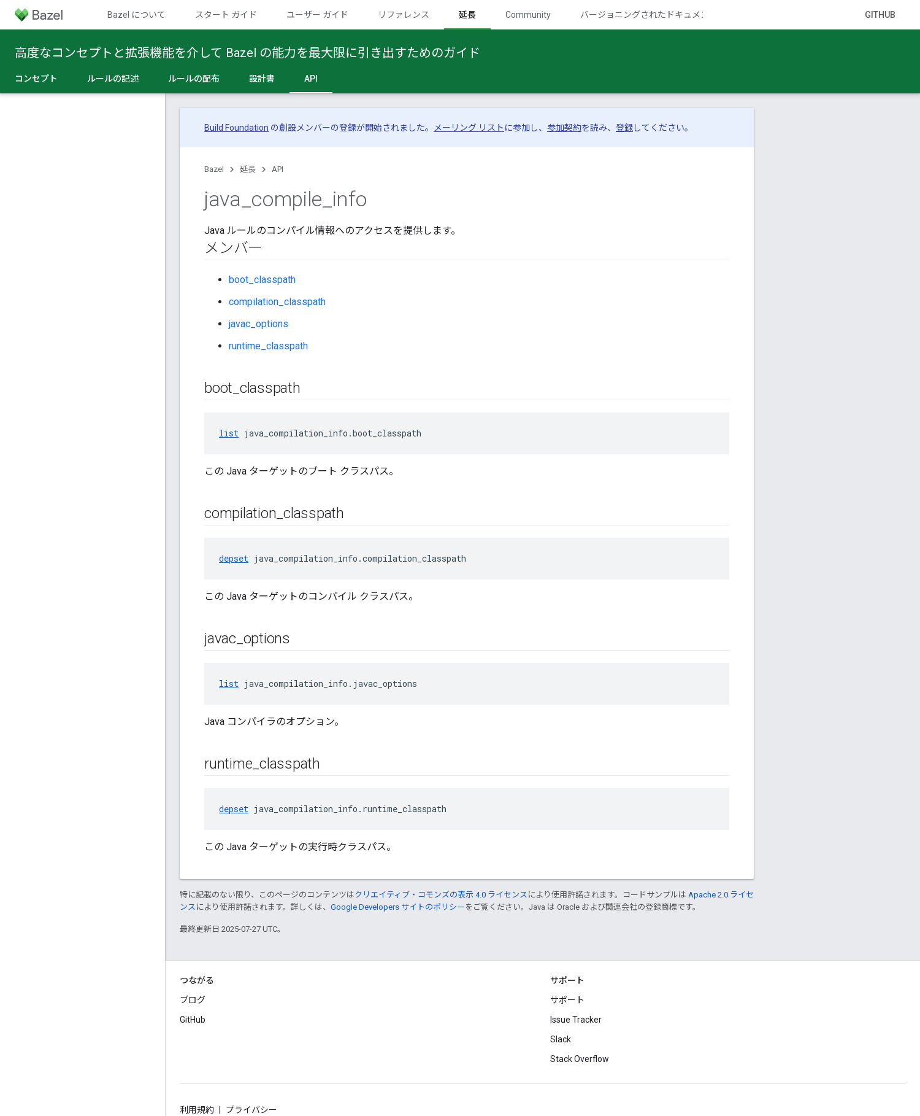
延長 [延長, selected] (467, 15)
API (277, 169)
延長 (248, 169)
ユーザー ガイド (317, 15)
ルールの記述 (113, 78)
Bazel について (136, 15)
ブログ (192, 1000)
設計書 (262, 78)
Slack (560, 1039)
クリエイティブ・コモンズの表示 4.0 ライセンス (441, 894)
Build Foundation (236, 128)
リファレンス (403, 15)
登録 (624, 128)
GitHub (880, 15)
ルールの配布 (194, 78)
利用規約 (197, 1110)
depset (233, 558)
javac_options (258, 324)
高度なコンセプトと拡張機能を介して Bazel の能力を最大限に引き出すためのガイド (247, 52)
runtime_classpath (268, 346)
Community (528, 15)
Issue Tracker (576, 1020)
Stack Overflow (579, 1059)
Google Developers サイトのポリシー (398, 907)
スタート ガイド (226, 15)
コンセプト (36, 78)
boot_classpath (262, 279)
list (229, 433)
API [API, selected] (311, 78)
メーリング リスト (469, 128)
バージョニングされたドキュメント (649, 15)
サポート (567, 1000)
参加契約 (564, 128)
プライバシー (251, 1110)
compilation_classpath (277, 302)
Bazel (214, 169)
